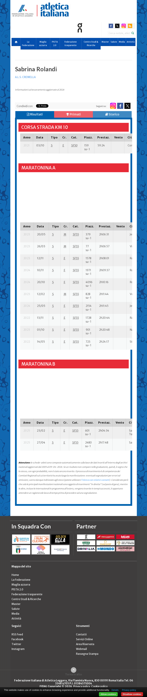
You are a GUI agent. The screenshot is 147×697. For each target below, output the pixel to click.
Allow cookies (108, 694)
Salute (114, 41)
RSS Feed (17, 634)
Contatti (81, 634)
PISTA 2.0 (55, 43)
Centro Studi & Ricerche (91, 43)
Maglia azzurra (43, 43)
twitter (117, 26)
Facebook (17, 639)
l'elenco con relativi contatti (95, 480)
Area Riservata (85, 644)
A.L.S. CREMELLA (25, 77)
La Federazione (28, 43)
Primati (73, 114)
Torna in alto (73, 674)
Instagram (18, 649)
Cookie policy (99, 686)
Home (15, 575)
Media (122, 41)
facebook (111, 26)
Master (105, 41)
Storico (112, 114)
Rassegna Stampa (87, 653)
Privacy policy (81, 686)
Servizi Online (84, 639)
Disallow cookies (132, 694)
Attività (131, 41)
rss (130, 26)
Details (115, 690)
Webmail (81, 649)
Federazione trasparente (70, 43)
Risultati (35, 114)
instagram (123, 26)
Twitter (16, 644)
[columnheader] (26, 137)
